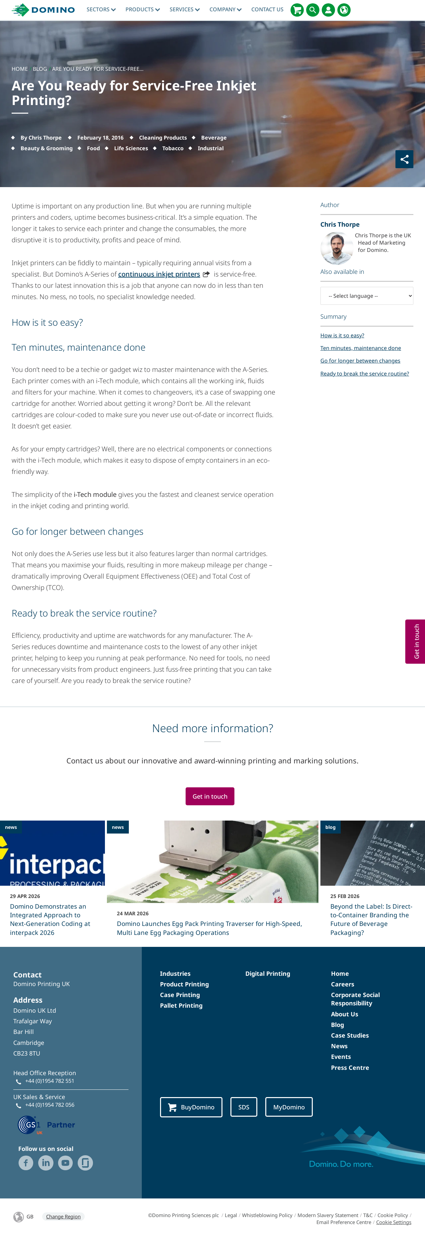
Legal (231, 1215)
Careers (342, 984)
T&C (368, 1215)
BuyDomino (191, 1107)
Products (143, 9)
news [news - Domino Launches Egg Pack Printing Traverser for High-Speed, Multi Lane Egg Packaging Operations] (118, 827)
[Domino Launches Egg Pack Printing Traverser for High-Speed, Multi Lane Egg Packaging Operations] (212, 883)
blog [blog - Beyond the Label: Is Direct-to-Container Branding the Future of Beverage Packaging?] (330, 827)
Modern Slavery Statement (328, 1215)
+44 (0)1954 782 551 (49, 1080)
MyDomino (289, 1107)
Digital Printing (267, 973)
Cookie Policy (393, 1215)
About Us (344, 1014)
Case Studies (350, 1035)
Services (185, 9)
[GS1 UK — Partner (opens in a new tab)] (46, 1124)
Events (341, 1057)
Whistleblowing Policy (267, 1215)
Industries (175, 973)
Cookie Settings (393, 1222)
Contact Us (267, 9)
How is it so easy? (342, 335)
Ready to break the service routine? (364, 373)
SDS (243, 1107)
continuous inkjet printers (159, 274)
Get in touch (210, 796)
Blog (337, 1025)
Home (340, 973)
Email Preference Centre (343, 1222)
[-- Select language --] (366, 296)
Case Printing (180, 995)
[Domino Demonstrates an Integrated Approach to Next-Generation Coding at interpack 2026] (52, 883)
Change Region (63, 1216)
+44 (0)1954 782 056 (49, 1104)
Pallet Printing (181, 1005)
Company (226, 9)
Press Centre (350, 1067)
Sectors (101, 9)
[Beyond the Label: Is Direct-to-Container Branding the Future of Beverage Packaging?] (372, 883)
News (339, 1046)
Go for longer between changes (360, 360)
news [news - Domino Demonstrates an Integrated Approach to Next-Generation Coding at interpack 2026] (11, 827)
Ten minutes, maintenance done (360, 348)
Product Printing (184, 984)
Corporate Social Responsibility (355, 999)
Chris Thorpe (340, 224)
